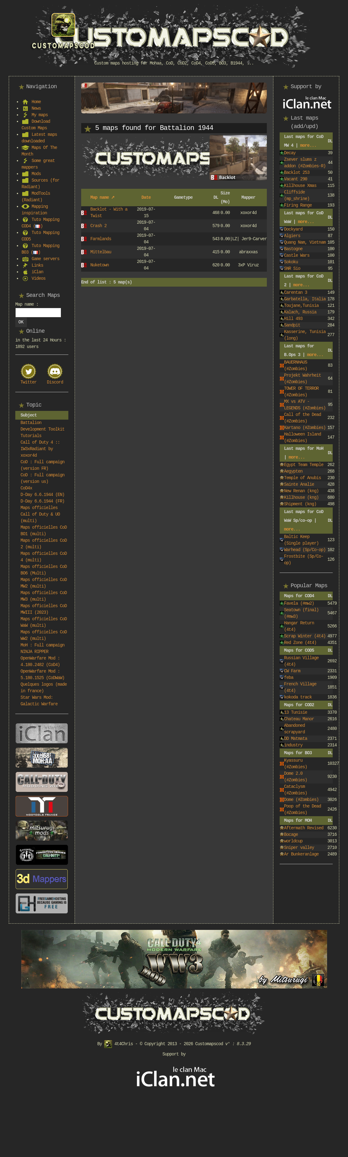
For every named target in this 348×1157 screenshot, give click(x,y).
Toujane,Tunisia (301, 305)
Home (36, 101)
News (36, 108)
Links (37, 265)
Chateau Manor (299, 719)
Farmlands (100, 238)
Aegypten (293, 471)
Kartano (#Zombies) (305, 427)
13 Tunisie (295, 712)
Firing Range (298, 205)
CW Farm (292, 671)
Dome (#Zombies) (301, 799)
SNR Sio (292, 268)
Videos (38, 278)
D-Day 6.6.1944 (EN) (43, 494)
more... (308, 145)
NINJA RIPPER (34, 651)
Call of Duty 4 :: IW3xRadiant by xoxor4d (40, 449)
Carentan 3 (295, 292)
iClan (37, 271)
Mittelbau (100, 252)
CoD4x (26, 488)
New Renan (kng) (301, 490)
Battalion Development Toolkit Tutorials (43, 429)
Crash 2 (98, 225)
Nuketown (99, 265)
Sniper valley (299, 847)
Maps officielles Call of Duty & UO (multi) (40, 514)
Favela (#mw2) (299, 603)
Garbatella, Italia (305, 299)
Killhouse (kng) (301, 497)
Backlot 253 (296, 172)
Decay (290, 152)
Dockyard (293, 229)
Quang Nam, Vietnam (305, 242)
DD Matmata (295, 738)
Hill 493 (293, 318)
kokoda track (298, 697)
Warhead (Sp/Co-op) (305, 549)
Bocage (291, 834)
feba (288, 677)
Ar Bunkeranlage (301, 854)
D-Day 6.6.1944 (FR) (43, 501)
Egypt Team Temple (303, 464)
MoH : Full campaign (43, 645)
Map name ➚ (102, 197)
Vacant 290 (295, 179)
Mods (36, 173)
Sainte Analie (299, 484)
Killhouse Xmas (300, 185)
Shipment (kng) (300, 504)
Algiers (292, 235)
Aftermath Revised (303, 828)
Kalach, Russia (300, 312)
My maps (40, 114)
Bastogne (293, 248)
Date (146, 197)
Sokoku (291, 261)
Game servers (45, 258)
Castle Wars (296, 255)
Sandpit (292, 325)
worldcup (293, 841)
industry (293, 745)
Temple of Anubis (302, 477)
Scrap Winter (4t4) (305, 636)
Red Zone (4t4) (300, 642)
